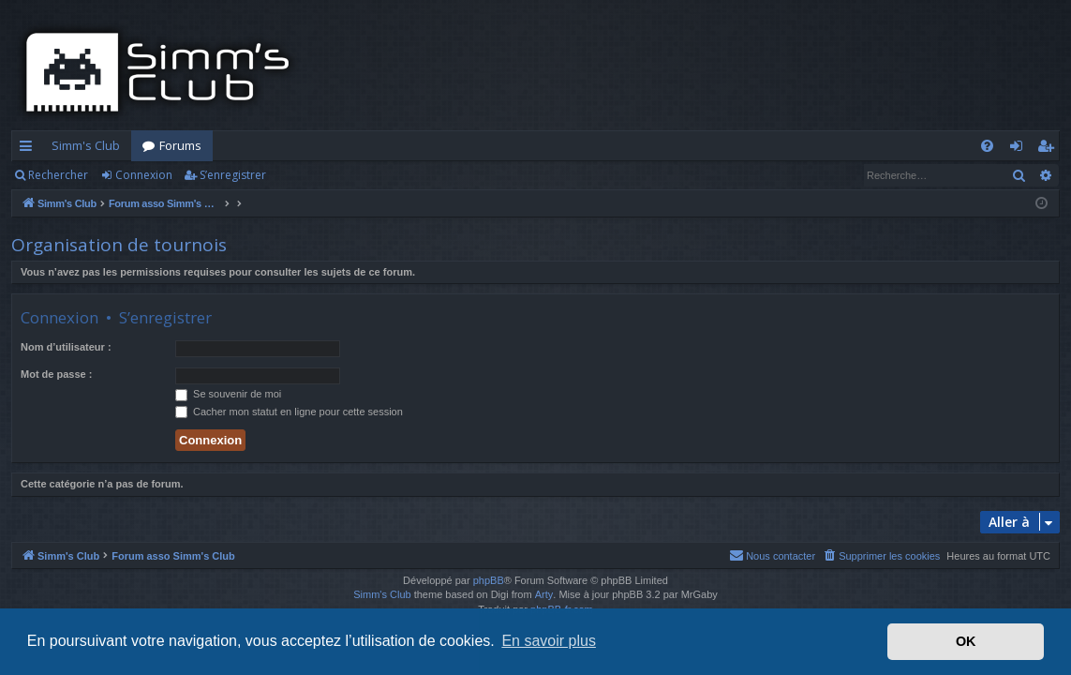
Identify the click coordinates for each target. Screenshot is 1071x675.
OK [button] (966, 641)
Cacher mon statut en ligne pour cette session (289, 411)
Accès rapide (29, 149)
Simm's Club (86, 145)
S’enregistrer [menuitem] (1049, 149)
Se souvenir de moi (228, 393)
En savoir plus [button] (548, 641)
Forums (180, 145)
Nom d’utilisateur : (66, 346)
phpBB (488, 580)
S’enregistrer (233, 175)
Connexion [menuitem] (1020, 149)
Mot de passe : (56, 374)
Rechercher (58, 175)
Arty (544, 594)
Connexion (143, 175)
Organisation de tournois (119, 244)
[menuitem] (987, 145)
